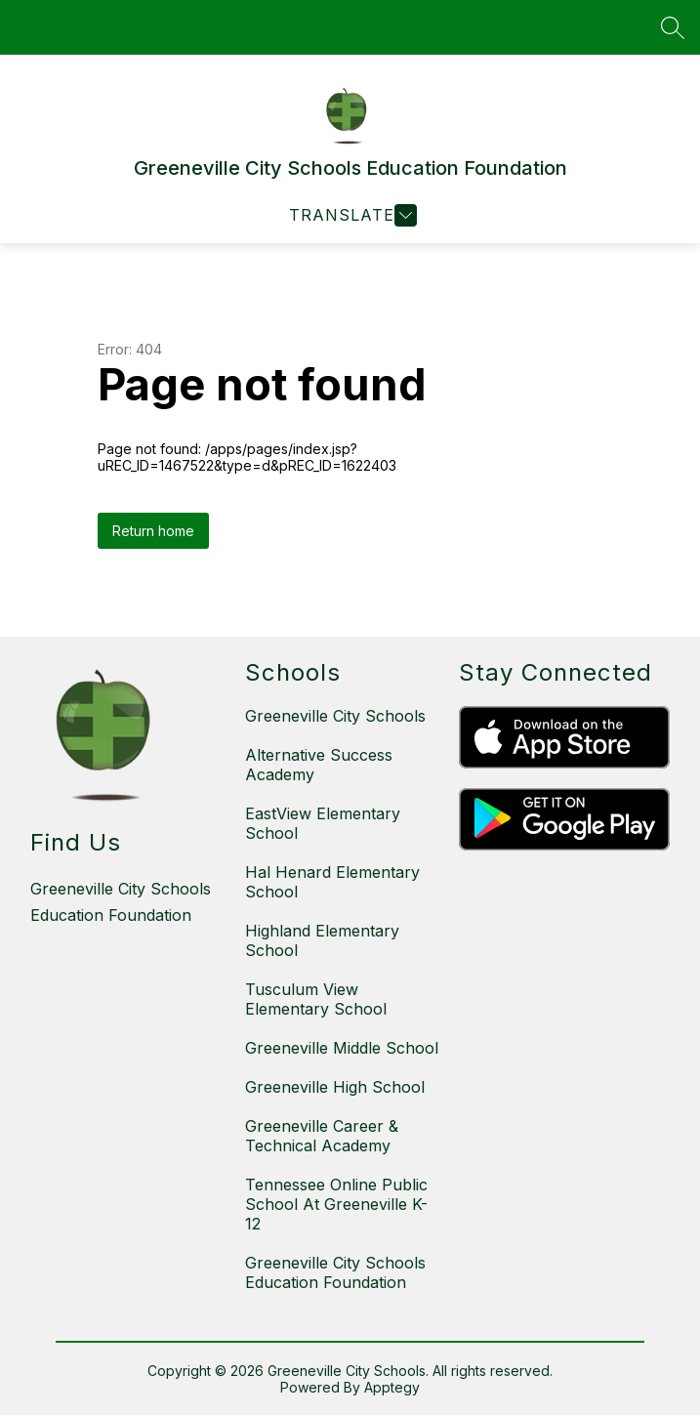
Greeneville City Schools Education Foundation (335, 1272)
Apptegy (392, 1387)
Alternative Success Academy (318, 764)
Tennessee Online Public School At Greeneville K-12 (336, 1204)
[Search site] (672, 27)
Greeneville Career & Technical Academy (321, 1135)
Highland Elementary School (322, 940)
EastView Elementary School (322, 823)
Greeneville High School (335, 1087)
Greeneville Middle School (341, 1048)
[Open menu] (350, 215)
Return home (153, 530)
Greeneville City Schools (335, 716)
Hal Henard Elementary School (332, 881)
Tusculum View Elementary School (316, 999)
